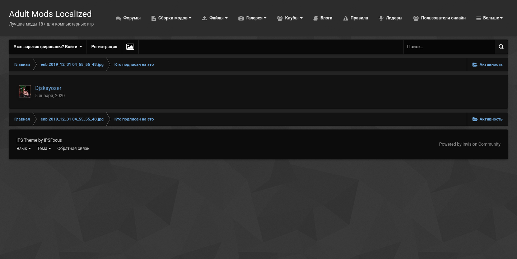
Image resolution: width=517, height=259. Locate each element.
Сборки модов (165, 18)
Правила (349, 18)
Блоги (316, 18)
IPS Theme (27, 140)
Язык (24, 148)
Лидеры (384, 18)
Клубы (284, 18)
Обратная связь (73, 148)
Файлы (208, 18)
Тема (44, 148)
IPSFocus (53, 140)
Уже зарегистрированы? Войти (48, 46)
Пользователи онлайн (433, 18)
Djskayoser (48, 88)
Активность (488, 18)
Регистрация (104, 46)
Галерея (246, 18)
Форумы (122, 18)
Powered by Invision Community (469, 144)
